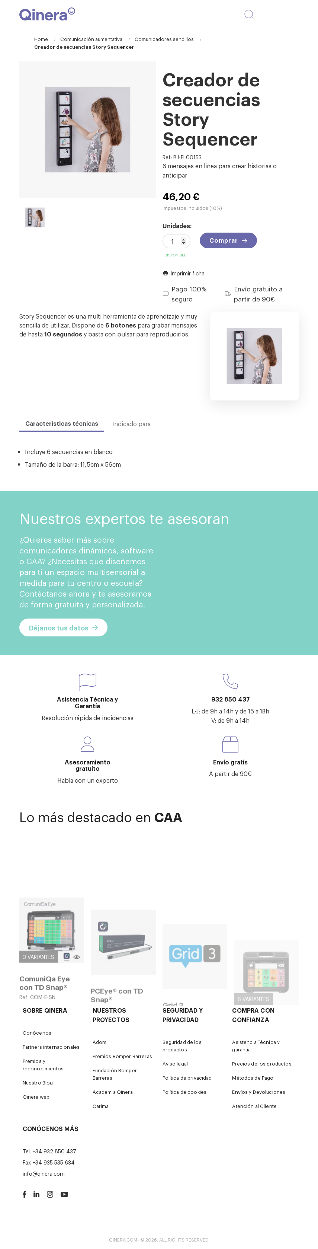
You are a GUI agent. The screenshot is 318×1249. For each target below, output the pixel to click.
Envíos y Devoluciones (258, 1092)
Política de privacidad (187, 1077)
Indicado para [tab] (131, 423)
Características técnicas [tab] (61, 423)
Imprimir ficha (184, 273)
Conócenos (37, 1032)
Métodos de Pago (252, 1077)
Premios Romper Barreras (122, 1056)
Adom (100, 1042)
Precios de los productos (261, 1063)
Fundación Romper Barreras (115, 1074)
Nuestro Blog (38, 1082)
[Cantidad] (176, 241)
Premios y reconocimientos (43, 1064)
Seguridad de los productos (182, 1045)
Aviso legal (175, 1063)
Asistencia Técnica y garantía (256, 1045)
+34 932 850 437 (54, 1150)
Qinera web (36, 1096)
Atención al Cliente (254, 1106)
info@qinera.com (44, 1173)
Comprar (223, 240)
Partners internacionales (51, 1047)
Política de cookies (185, 1092)
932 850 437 (230, 699)
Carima (101, 1106)
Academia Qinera (113, 1092)
